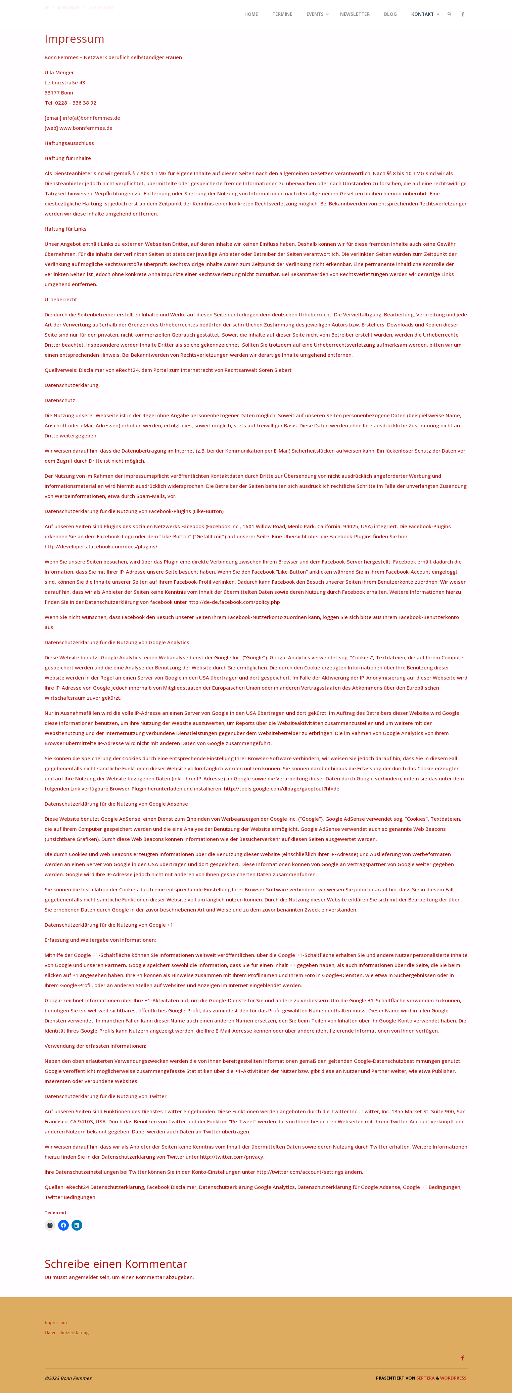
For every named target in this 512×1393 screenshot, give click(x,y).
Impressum (56, 1322)
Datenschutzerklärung (67, 1332)
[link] (449, 14)
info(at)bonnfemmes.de (91, 117)
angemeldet (83, 1277)
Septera (425, 1378)
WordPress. (454, 1378)
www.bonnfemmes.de (85, 127)
